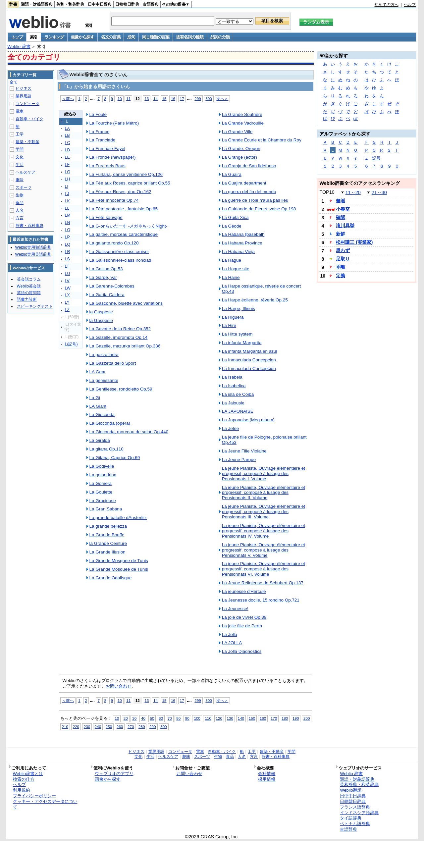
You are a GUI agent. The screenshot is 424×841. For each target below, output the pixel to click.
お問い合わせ (119, 686)
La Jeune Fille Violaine (244, 450)
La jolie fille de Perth (242, 625)
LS (67, 259)
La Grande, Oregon (241, 148)
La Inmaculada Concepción (249, 368)
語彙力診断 (27, 299)
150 (252, 718)
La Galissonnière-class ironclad (120, 260)
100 (197, 718)
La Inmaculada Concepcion (249, 359)
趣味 (20, 180)
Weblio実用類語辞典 (33, 247)
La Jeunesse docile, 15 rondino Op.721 (260, 600)
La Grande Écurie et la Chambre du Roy (261, 139)
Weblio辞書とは (28, 773)
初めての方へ (386, 4)
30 (134, 718)
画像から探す (82, 36)
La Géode (231, 226)
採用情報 (266, 779)
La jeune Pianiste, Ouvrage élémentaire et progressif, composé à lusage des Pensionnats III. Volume (263, 511)
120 (219, 718)
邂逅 (340, 200)
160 (263, 718)
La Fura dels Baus (107, 165)
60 (161, 718)
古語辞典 (151, 4)
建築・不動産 (27, 141)
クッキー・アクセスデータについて (45, 804)
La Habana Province (242, 242)
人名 (20, 210)
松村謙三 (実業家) (354, 242)
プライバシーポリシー (34, 795)
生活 (20, 164)
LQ (67, 244)
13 (146, 98)
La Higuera (233, 317)
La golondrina (103, 474)
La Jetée (230, 428)
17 (182, 98)
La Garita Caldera (107, 294)
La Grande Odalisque (110, 577)
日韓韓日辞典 (127, 4)
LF (67, 164)
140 (241, 718)
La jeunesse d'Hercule (244, 591)
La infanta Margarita (242, 342)
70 (170, 718)
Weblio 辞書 (19, 46)
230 (87, 726)
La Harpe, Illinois (238, 308)
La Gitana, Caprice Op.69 (114, 457)
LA (67, 128)
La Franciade (102, 139)
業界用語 (23, 96)
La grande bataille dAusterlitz (118, 517)
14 (155, 98)
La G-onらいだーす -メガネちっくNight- (128, 226)
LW (68, 288)
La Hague (231, 260)
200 (306, 718)
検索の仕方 (23, 779)
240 (98, 726)
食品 (20, 202)
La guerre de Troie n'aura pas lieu (255, 200)
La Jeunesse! (235, 608)
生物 (20, 195)
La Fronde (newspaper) (112, 157)
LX (67, 295)
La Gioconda (102, 414)
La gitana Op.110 (106, 449)
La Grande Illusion (107, 552)
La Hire (229, 325)
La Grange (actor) (239, 157)
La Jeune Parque (239, 459)
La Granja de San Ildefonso (249, 165)
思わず (343, 250)
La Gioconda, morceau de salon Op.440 (129, 431)
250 (109, 726)
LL (67, 208)
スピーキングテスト (35, 306)
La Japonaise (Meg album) (248, 419)
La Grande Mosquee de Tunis (118, 560)
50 (152, 718)
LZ (67, 309)
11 (128, 98)
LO (67, 230)
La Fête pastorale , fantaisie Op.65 (123, 208)
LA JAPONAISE (237, 411)
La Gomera (100, 483)
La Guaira (231, 174)
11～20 (353, 192)
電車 (20, 111)
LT (67, 266)
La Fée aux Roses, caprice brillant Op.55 (129, 183)
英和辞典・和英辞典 (359, 784)
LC (67, 142)
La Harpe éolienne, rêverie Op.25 (255, 299)
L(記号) (71, 344)
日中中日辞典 (100, 4)
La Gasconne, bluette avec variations (126, 303)
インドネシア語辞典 (359, 812)
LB (67, 135)
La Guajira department (244, 183)
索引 (33, 36)
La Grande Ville (237, 131)
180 (285, 718)
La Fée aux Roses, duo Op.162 (120, 191)
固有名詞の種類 (189, 36)
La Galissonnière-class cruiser (119, 251)
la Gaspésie (101, 320)
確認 (340, 217)
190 (295, 718)
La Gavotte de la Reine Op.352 (120, 328)
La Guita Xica (235, 217)
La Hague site (235, 268)
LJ (67, 193)
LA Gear (97, 371)
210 (65, 726)
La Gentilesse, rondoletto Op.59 (120, 389)
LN (67, 222)
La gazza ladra (104, 354)
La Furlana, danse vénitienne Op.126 (126, 174)
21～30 (379, 192)
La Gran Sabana (105, 508)
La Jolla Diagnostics (242, 651)
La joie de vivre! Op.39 (244, 617)
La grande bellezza (108, 526)
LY (67, 302)
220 (76, 726)
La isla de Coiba (238, 394)
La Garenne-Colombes (111, 286)
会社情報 (266, 773)
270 (131, 726)
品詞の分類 (220, 36)
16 (173, 98)
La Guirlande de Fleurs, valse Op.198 (259, 208)
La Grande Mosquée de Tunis (118, 569)
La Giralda (99, 440)
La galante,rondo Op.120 (114, 242)
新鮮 (340, 234)
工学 (20, 134)
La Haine (231, 277)
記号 (376, 158)
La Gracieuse (102, 500)
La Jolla (229, 634)
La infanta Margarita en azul (249, 351)
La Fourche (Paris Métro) (114, 123)
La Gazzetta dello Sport (112, 363)
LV (67, 281)
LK (67, 201)
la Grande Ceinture (108, 543)
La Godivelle (101, 466)
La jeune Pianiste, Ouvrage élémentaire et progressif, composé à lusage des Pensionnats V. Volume (263, 550)
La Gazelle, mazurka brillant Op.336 (125, 345)
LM (68, 215)
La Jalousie (233, 402)
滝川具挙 (345, 225)
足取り (343, 258)
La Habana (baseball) (243, 234)
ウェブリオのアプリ (114, 773)
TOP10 (326, 192)
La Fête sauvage (106, 217)
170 (274, 718)
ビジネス (23, 88)
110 (208, 718)
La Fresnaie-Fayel (107, 148)
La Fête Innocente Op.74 (114, 200)
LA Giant (98, 406)
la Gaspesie (101, 311)
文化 (20, 157)
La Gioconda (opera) (109, 423)
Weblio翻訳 (350, 790)
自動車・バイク (29, 119)
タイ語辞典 (350, 817)
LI (66, 186)
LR (67, 251)
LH (67, 179)
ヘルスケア (25, 172)
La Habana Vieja (238, 251)
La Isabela (232, 377)
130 (230, 718)
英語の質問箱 (29, 292)
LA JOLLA (232, 642)
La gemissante (104, 380)
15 (164, 98)
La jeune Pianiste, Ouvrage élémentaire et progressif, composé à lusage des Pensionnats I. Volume (263, 473)
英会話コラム (29, 279)
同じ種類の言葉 (155, 36)
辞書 (13, 4)
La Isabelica (234, 385)
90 (187, 718)
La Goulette (101, 492)
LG (67, 172)
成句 (131, 36)
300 (208, 98)
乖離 (340, 267)
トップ (17, 36)
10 (120, 98)
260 (120, 726)
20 (126, 718)
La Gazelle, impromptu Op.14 (118, 337)
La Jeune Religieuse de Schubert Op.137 (262, 582)
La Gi (94, 397)
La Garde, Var (103, 277)
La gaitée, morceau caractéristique (123, 234)
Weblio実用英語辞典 (33, 254)
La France (99, 131)
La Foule (98, 114)
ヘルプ (410, 4)
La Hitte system (237, 334)
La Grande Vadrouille (243, 123)
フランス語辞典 (355, 807)
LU (67, 273)
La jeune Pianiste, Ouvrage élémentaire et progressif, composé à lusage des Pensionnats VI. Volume (263, 569)
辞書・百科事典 (29, 225)
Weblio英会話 (29, 286)
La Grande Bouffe (107, 534)
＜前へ (68, 98)
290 (152, 726)
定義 (340, 275)
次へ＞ (222, 98)
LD (67, 150)
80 (178, 718)
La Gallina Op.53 (106, 268)
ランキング (54, 36)
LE (67, 157)
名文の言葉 (111, 36)
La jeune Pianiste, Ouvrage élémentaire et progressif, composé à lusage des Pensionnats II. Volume (263, 492)
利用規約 (21, 790)
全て (14, 82)
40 (143, 718)
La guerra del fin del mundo (249, 191)
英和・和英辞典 (70, 4)
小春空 (343, 209)
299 (197, 98)
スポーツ (23, 187)
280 (141, 726)
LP (67, 237)
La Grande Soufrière (242, 114)
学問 (20, 149)
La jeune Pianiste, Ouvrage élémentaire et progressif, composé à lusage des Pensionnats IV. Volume (263, 531)
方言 (20, 218)
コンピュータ (27, 103)
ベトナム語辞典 (355, 823)
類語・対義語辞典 (37, 4)
